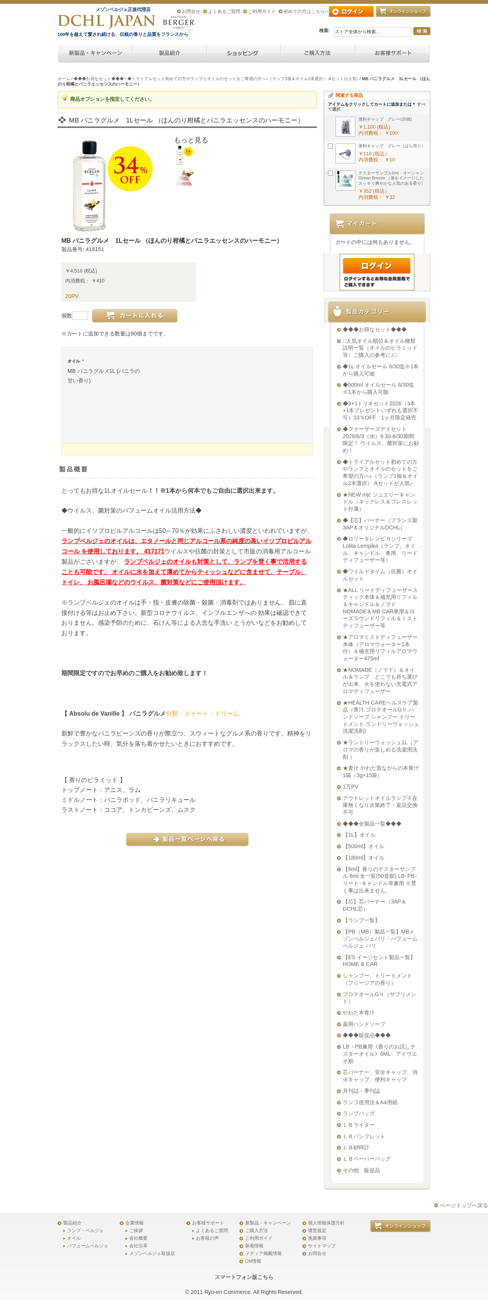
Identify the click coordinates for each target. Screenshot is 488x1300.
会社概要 (138, 1238)
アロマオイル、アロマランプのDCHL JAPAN (107, 22)
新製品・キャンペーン (268, 1223)
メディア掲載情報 (263, 1253)
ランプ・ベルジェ (85, 1230)
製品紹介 (72, 1223)
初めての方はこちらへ (306, 11)
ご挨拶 (136, 1230)
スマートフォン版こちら (244, 1277)
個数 (66, 316)
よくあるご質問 (224, 11)
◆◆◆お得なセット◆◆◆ (99, 78)
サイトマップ (322, 1246)
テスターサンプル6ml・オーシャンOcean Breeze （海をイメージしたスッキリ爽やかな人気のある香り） (391, 178)
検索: (324, 30)
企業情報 (134, 1223)
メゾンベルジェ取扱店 (152, 1253)
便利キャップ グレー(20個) (385, 119)
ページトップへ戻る (464, 1205)
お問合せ (191, 11)
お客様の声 (207, 1238)
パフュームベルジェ (87, 1246)
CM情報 (253, 1261)
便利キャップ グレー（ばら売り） (391, 146)
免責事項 (317, 1238)
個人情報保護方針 (326, 1223)
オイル (75, 361)
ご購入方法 (256, 1230)
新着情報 (254, 1246)
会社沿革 (138, 1246)
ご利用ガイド (262, 11)
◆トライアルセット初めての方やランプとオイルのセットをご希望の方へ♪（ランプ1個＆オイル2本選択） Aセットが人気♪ (242, 78)
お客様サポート (208, 1223)
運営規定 (317, 1230)
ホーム (64, 78)
